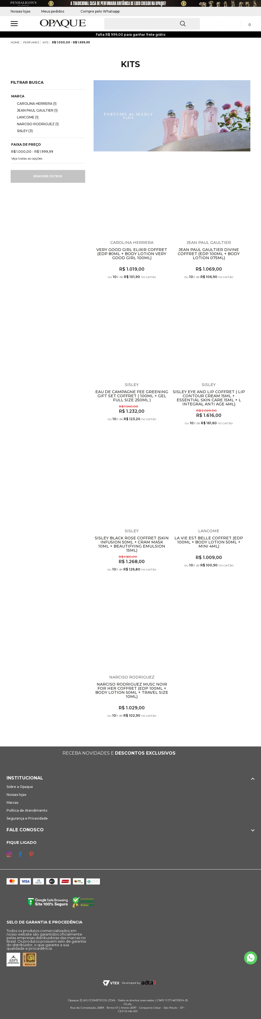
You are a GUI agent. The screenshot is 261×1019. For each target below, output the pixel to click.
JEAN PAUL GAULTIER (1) (35, 110)
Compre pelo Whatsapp (97, 11)
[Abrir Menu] (14, 23)
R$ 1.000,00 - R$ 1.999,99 (71, 42)
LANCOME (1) (25, 117)
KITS (45, 42)
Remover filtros (47, 176)
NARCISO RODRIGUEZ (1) (36, 124)
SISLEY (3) (23, 131)
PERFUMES (31, 42)
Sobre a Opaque (20, 787)
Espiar (165, 161)
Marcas (12, 802)
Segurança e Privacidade (27, 818)
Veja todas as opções (26, 158)
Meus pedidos (52, 11)
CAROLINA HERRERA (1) (35, 103)
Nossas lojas (20, 11)
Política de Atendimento (27, 810)
